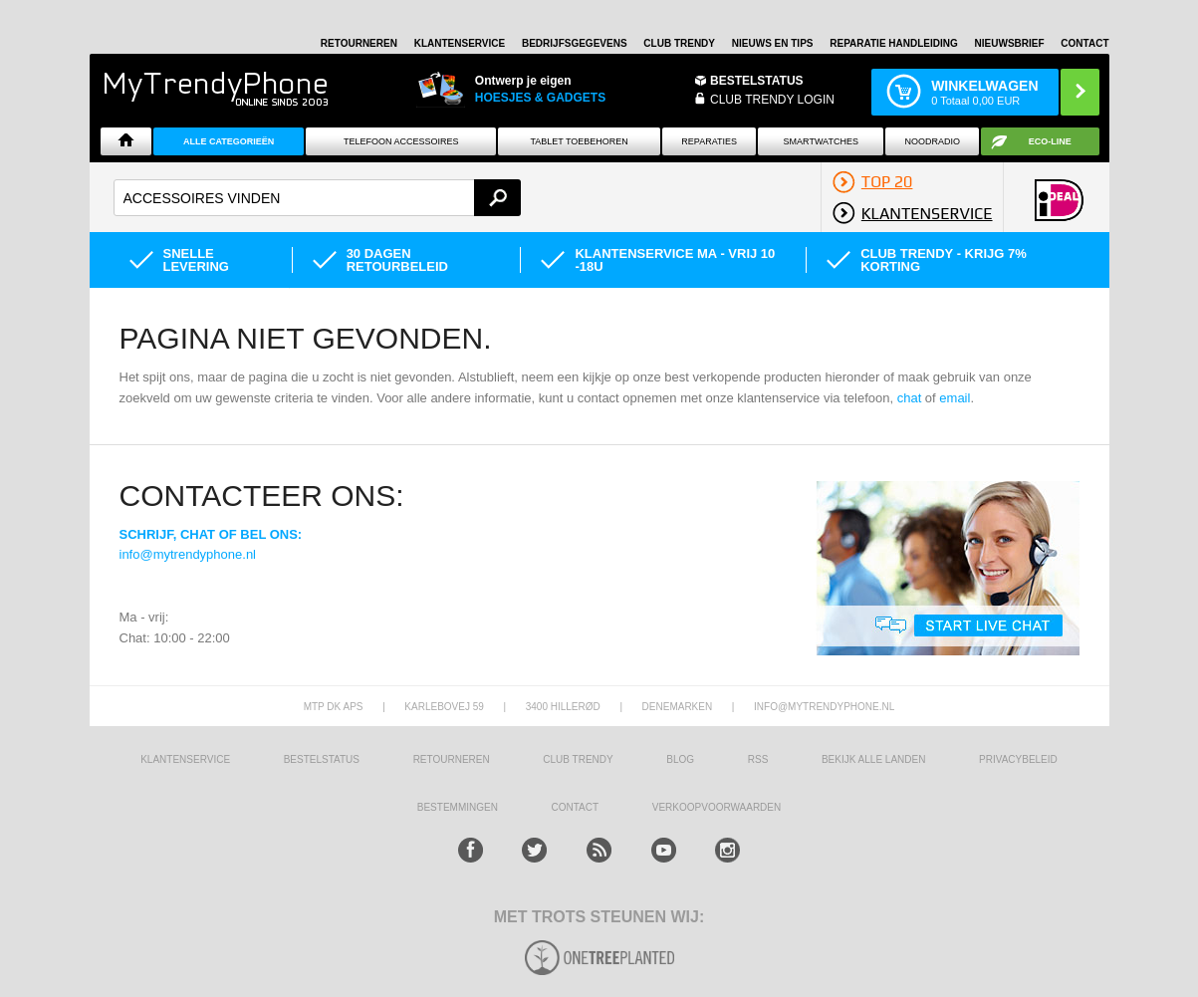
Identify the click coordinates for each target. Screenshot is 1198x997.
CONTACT (575, 807)
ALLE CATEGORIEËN (228, 141)
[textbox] (318, 197)
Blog (680, 759)
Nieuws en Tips (773, 43)
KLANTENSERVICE (460, 43)
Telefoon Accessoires (401, 141)
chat (909, 397)
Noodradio (932, 141)
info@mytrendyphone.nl (188, 554)
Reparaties (709, 141)
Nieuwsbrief (1010, 43)
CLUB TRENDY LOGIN (772, 100)
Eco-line (1050, 141)
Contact (1084, 43)
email (954, 397)
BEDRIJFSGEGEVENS (574, 43)
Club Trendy (679, 43)
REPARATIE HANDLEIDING (894, 43)
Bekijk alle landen (874, 759)
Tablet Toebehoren (578, 141)
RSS (758, 759)
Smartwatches (821, 141)
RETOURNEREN (359, 43)
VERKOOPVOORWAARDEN (716, 807)
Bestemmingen (457, 807)
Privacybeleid (1018, 759)
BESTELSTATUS (757, 81)
